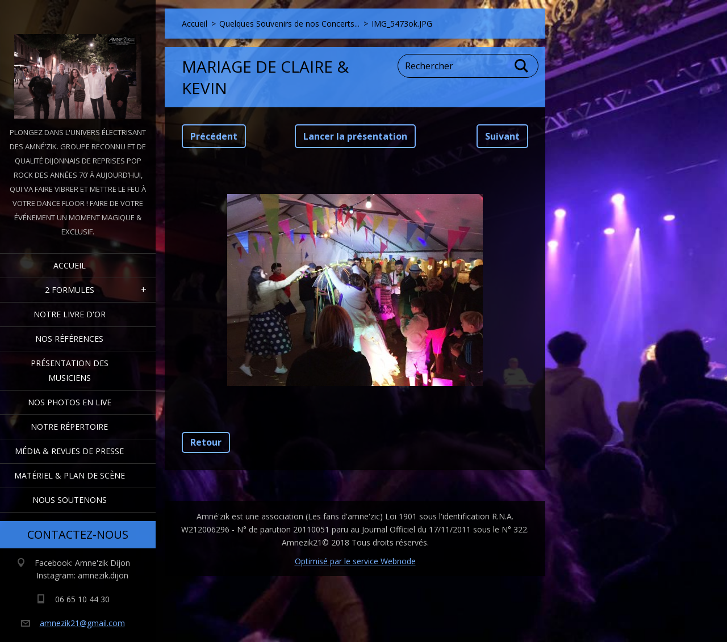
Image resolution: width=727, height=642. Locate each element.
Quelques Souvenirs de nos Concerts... (289, 23)
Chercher (522, 65)
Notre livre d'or (70, 314)
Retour (206, 442)
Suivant (502, 136)
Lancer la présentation (355, 136)
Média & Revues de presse (69, 451)
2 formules (69, 289)
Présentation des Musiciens (69, 370)
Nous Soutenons (69, 499)
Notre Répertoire (69, 426)
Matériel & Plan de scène (69, 475)
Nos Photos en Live (69, 402)
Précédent (213, 136)
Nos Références (69, 338)
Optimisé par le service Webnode (355, 561)
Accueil (69, 265)
